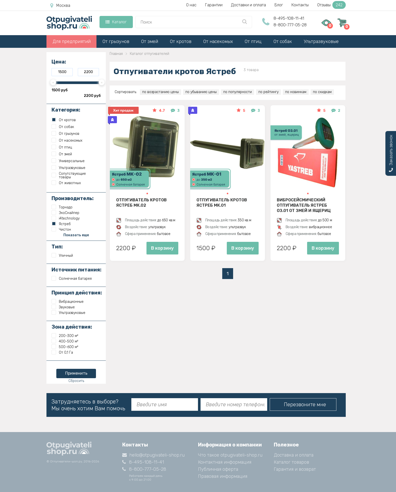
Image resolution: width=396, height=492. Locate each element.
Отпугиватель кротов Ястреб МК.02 (141, 203)
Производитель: (73, 198)
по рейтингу (268, 92)
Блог (279, 5)
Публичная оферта (218, 469)
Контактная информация (224, 462)
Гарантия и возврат (295, 469)
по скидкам (322, 92)
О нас (191, 5)
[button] (147, 193)
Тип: (57, 246)
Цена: (59, 62)
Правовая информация (222, 476)
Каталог (116, 21)
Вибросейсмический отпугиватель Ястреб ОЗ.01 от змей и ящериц (304, 205)
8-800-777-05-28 (290, 25)
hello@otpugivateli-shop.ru (153, 455)
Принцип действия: (77, 292)
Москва (60, 5)
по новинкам (295, 92)
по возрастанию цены (160, 92)
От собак (283, 41)
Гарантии (213, 5)
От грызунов (116, 41)
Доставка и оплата (293, 455)
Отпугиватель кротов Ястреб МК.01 (221, 203)
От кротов (180, 41)
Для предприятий (72, 41)
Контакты (300, 5)
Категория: (66, 110)
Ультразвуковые (321, 41)
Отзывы (331, 5)
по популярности (237, 92)
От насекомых (218, 41)
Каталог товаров (291, 462)
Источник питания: (77, 269)
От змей (149, 41)
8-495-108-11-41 (289, 18)
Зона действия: (72, 327)
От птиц (253, 41)
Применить (76, 373)
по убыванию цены (201, 92)
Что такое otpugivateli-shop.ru (230, 455)
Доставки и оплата (248, 5)
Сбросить (76, 381)
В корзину (162, 248)
